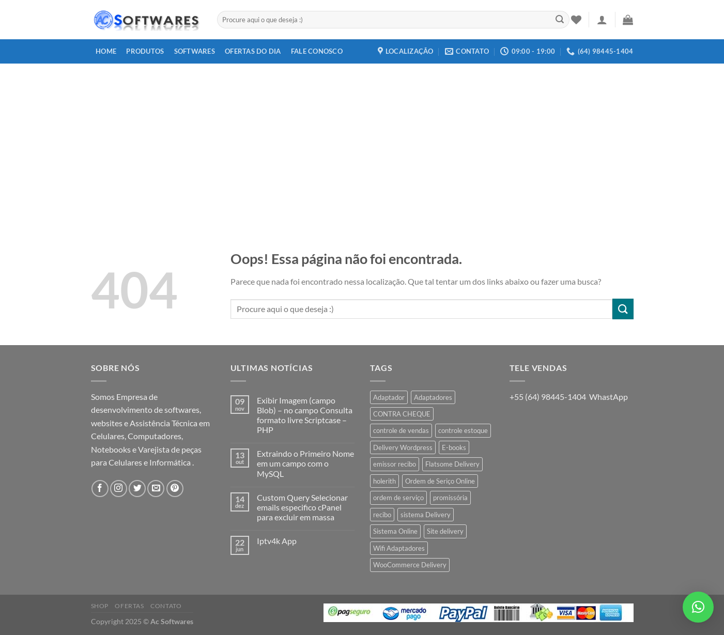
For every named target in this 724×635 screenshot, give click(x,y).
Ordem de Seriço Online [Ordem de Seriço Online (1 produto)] (440, 481)
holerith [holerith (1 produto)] (384, 481)
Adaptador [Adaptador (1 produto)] (389, 397)
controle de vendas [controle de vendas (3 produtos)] (401, 430)
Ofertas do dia (253, 51)
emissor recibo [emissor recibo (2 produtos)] (394, 464)
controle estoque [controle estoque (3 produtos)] (463, 430)
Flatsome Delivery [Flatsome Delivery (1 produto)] (452, 464)
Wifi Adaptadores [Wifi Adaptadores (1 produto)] (399, 548)
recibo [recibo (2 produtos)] (382, 514)
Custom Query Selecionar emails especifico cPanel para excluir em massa (302, 507)
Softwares (194, 51)
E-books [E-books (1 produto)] (454, 447)
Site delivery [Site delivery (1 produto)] (445, 531)
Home (106, 51)
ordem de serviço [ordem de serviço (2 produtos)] (398, 497)
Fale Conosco (317, 51)
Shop (100, 606)
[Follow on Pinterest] (174, 488)
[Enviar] (559, 19)
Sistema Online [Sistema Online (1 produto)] (395, 531)
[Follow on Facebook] (100, 488)
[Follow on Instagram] (118, 488)
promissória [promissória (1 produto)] (450, 497)
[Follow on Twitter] (137, 488)
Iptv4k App (277, 541)
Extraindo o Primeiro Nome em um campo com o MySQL (305, 463)
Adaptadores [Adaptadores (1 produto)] (433, 397)
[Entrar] (602, 19)
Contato (165, 606)
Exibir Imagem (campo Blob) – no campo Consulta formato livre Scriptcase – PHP (304, 415)
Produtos (145, 51)
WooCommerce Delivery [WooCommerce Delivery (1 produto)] (409, 565)
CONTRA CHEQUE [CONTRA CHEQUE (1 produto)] (401, 414)
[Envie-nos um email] (155, 488)
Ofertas (129, 606)
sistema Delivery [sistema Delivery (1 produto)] (425, 514)
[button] (698, 607)
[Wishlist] (576, 19)
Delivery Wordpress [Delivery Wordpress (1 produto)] (403, 447)
